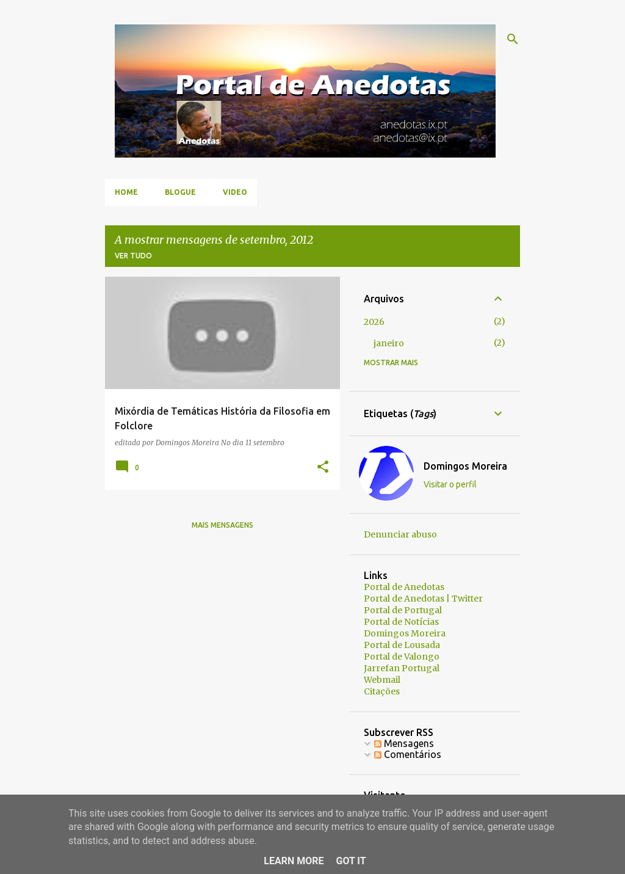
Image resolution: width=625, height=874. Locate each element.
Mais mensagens (222, 525)
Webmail (382, 679)
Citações (382, 691)
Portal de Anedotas (404, 586)
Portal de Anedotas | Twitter (423, 598)
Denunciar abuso (400, 534)
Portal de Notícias (401, 621)
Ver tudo (133, 256)
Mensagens (404, 743)
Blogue (180, 192)
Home (126, 192)
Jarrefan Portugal (401, 668)
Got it (351, 861)
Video (235, 192)
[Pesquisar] (512, 39)
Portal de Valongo (401, 656)
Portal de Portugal (403, 610)
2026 (374, 321)
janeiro (389, 343)
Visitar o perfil (450, 484)
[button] (323, 467)
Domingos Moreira (465, 466)
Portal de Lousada (402, 644)
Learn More (293, 861)
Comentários (407, 754)
